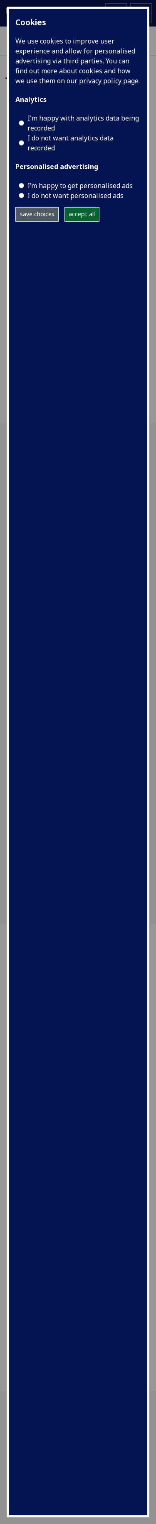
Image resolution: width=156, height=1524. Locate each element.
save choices (37, 214)
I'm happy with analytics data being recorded (83, 123)
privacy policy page (109, 80)
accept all (82, 214)
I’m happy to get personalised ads (80, 185)
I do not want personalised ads (75, 195)
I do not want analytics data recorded (70, 142)
